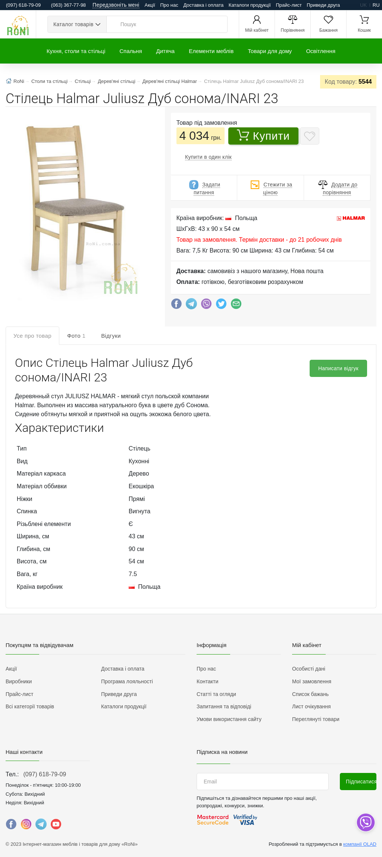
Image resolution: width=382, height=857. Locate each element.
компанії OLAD (359, 844)
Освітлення (320, 51)
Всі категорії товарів (30, 706)
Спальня (130, 51)
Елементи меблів (211, 51)
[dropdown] (365, 822)
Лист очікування (311, 706)
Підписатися (361, 782)
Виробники (19, 681)
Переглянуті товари (315, 719)
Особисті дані (308, 669)
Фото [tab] (76, 335)
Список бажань (310, 694)
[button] (79, 209)
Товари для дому (270, 51)
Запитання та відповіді (224, 706)
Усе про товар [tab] (32, 335)
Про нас (169, 5)
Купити (263, 135)
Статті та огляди (216, 694)
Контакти (207, 681)
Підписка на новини (222, 752)
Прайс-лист (289, 5)
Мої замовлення (311, 681)
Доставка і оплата (203, 5)
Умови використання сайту (229, 719)
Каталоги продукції (250, 5)
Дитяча (165, 51)
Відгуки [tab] (111, 335)
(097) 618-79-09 (44, 774)
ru (376, 5)
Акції (150, 5)
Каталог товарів (73, 24)
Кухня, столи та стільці (76, 51)
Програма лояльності (127, 681)
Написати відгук (338, 368)
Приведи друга (323, 5)
